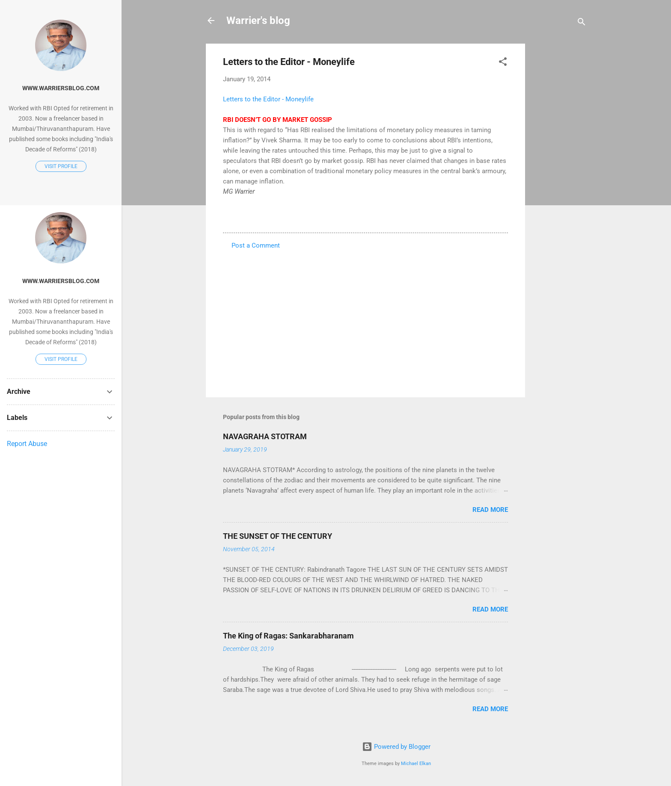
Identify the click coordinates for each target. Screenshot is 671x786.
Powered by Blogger (396, 747)
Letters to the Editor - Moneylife (268, 99)
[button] (503, 63)
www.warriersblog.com (60, 88)
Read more (490, 510)
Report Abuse (27, 444)
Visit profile (61, 166)
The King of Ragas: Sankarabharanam (288, 635)
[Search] (581, 23)
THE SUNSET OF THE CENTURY (277, 536)
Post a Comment (256, 245)
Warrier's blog (258, 21)
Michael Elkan (416, 763)
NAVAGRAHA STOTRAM (265, 436)
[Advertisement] (559, 172)
